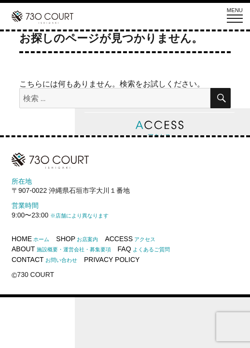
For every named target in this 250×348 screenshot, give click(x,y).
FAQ (144, 249)
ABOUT (61, 249)
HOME (30, 238)
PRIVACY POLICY (111, 259)
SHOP (77, 238)
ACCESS (130, 238)
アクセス (159, 130)
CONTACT (44, 259)
